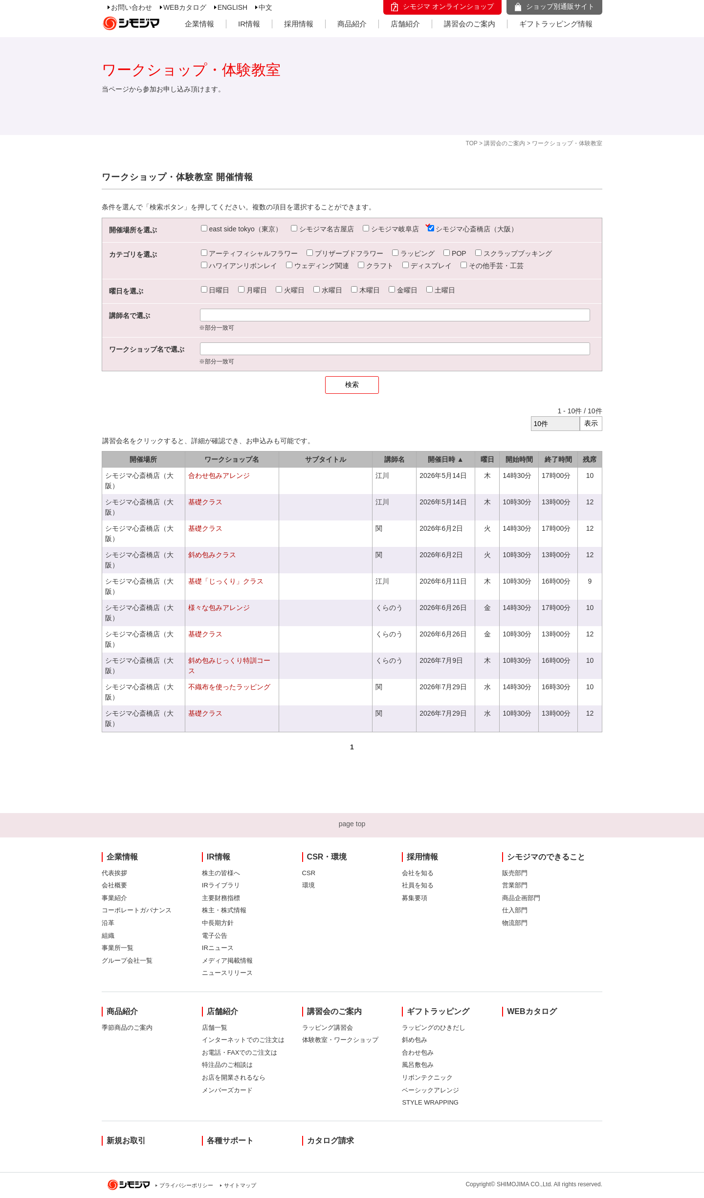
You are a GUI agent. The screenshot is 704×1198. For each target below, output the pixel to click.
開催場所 (143, 459)
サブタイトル (325, 459)
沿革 (108, 923)
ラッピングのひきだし (433, 1027)
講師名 (394, 459)
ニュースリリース (227, 972)
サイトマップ (240, 1185)
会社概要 (114, 885)
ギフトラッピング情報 (556, 24)
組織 (108, 935)
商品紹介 (352, 24)
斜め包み (414, 1039)
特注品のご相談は (227, 1064)
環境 (308, 885)
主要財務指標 (221, 898)
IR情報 (249, 24)
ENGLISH (232, 7)
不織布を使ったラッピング (229, 687)
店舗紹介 (405, 24)
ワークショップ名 (231, 459)
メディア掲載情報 (227, 960)
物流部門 (515, 923)
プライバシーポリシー (186, 1185)
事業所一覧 (117, 947)
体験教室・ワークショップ (340, 1039)
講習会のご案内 (469, 24)
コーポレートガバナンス (137, 910)
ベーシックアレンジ (430, 1090)
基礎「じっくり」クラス (226, 581)
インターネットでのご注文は (243, 1039)
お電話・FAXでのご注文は (240, 1052)
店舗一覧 (214, 1027)
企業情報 (199, 24)
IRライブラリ (221, 885)
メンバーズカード (227, 1090)
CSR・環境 (327, 857)
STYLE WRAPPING (430, 1102)
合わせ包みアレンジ (219, 475)
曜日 (487, 459)
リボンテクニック (427, 1077)
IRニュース (218, 947)
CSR (308, 873)
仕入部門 (515, 910)
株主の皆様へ (221, 873)
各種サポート (230, 1140)
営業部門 (515, 885)
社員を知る (418, 885)
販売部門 (515, 873)
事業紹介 (114, 898)
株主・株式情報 (224, 910)
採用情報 (298, 24)
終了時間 (558, 459)
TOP (471, 143)
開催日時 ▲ (446, 459)
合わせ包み (418, 1052)
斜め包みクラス (212, 555)
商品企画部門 (521, 898)
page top (352, 824)
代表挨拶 (114, 873)
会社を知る (418, 873)
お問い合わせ (131, 7)
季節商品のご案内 (127, 1027)
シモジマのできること (546, 857)
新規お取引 (126, 1140)
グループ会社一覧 (127, 960)
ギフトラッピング (438, 1011)
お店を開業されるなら (233, 1077)
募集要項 (414, 898)
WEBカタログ (184, 7)
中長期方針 (218, 923)
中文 (265, 7)
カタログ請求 (330, 1140)
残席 (589, 459)
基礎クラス (205, 502)
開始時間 (519, 459)
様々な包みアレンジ (219, 607)
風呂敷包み (418, 1064)
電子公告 (214, 935)
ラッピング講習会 (327, 1027)
